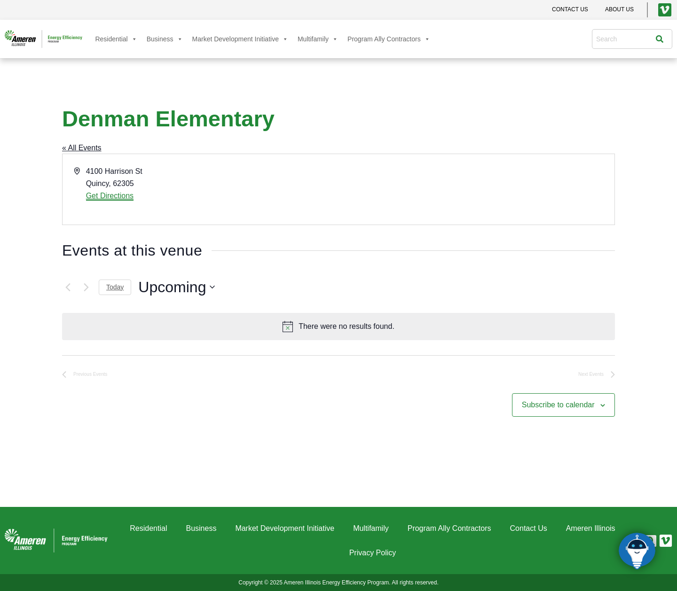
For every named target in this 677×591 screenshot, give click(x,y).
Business (165, 39)
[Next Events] (86, 287)
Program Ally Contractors (388, 39)
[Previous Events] (67, 287)
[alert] (338, 326)
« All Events (82, 148)
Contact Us (528, 528)
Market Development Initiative (240, 39)
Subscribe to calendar (558, 405)
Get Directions (110, 196)
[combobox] (626, 39)
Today (115, 287)
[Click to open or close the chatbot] (637, 551)
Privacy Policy (372, 553)
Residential (116, 39)
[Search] (662, 39)
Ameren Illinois (590, 528)
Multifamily (318, 39)
